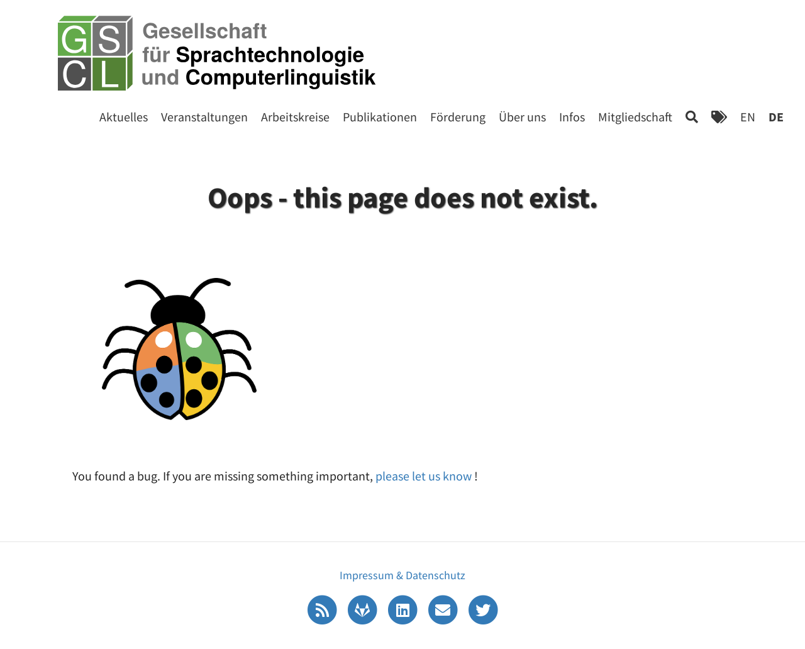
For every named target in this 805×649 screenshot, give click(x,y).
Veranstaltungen (204, 117)
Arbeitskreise (295, 117)
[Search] (692, 117)
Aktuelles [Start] (123, 117)
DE (776, 117)
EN (747, 117)
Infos (572, 117)
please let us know (424, 476)
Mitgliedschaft (635, 117)
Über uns (522, 117)
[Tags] (719, 117)
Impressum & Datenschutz (402, 575)
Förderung (458, 117)
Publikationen (380, 117)
